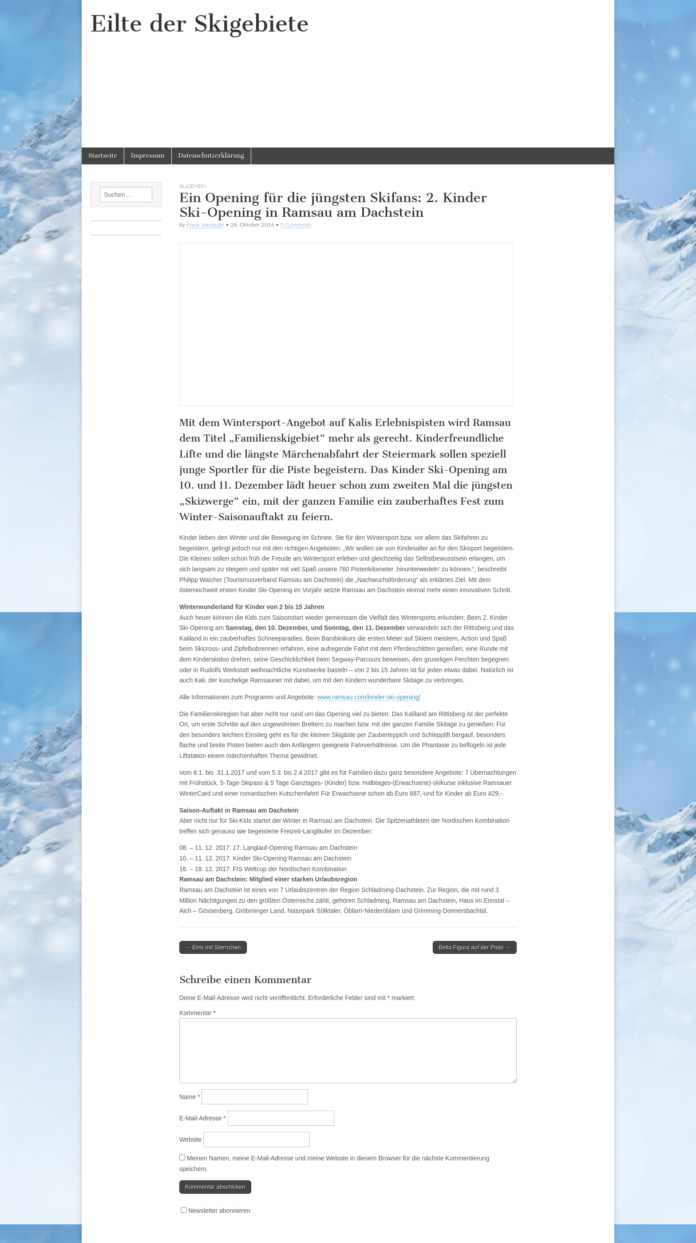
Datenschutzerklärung (211, 155)
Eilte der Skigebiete (200, 23)
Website (190, 1139)
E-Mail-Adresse (202, 1118)
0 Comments (296, 224)
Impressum (148, 155)
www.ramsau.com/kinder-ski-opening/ (368, 697)
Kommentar (197, 1012)
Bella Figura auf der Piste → (475, 947)
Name (189, 1096)
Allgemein (192, 186)
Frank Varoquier (205, 224)
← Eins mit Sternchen (213, 947)
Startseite (102, 155)
